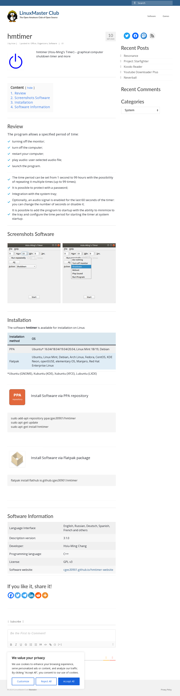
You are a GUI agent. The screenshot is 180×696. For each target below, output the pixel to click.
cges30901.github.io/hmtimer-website (88, 570)
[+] (60, 644)
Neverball (130, 78)
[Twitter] (18, 595)
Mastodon (33, 689)
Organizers (42, 43)
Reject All (46, 681)
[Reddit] (38, 595)
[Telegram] (24, 595)
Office (33, 43)
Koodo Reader (133, 67)
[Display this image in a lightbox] (34, 273)
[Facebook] (11, 595)
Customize (23, 681)
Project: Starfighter (136, 61)
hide (30, 88)
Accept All (68, 681)
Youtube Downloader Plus (141, 72)
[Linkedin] (31, 595)
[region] (45, 670)
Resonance (131, 56)
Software (53, 43)
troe (13, 43)
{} (55, 644)
